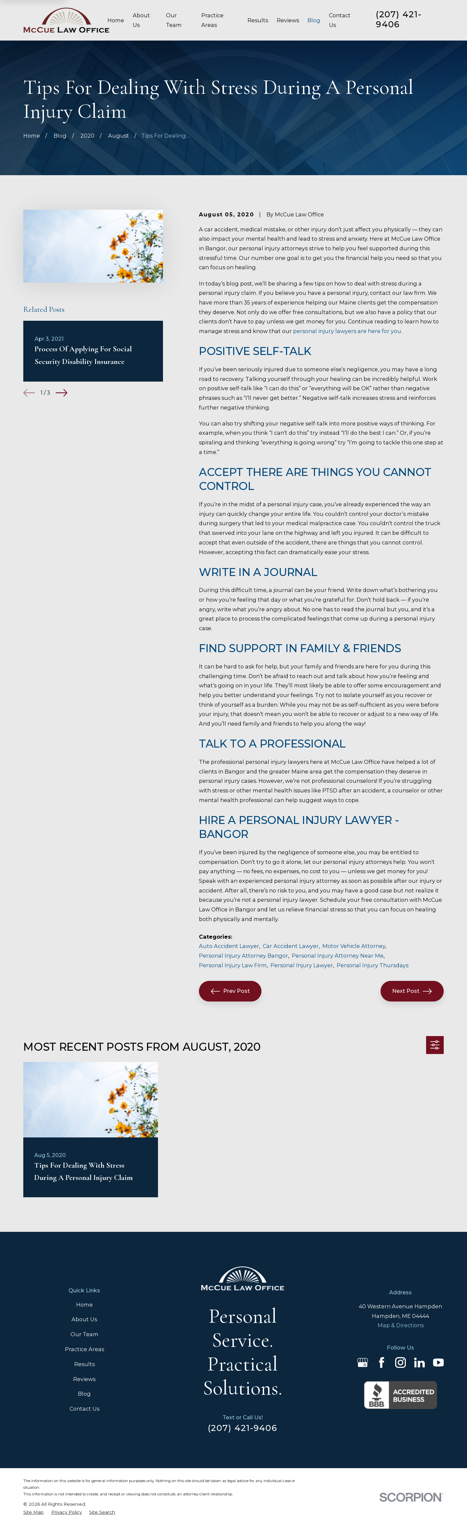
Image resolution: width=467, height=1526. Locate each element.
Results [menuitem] (257, 20)
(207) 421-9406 (398, 19)
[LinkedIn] (419, 1362)
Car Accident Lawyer (291, 946)
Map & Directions (401, 1325)
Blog (84, 1393)
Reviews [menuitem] (288, 20)
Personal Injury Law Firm (233, 965)
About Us (84, 1319)
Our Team (84, 1334)
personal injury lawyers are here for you (347, 331)
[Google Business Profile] (362, 1362)
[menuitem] (33, 1512)
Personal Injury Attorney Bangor (243, 955)
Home (84, 1304)
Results (84, 1364)
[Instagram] (400, 1362)
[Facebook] (381, 1362)
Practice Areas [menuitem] (212, 20)
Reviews (84, 1379)
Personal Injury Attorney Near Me (338, 955)
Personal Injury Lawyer (301, 965)
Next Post (412, 991)
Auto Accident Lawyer (229, 946)
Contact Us (84, 1408)
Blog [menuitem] (313, 20)
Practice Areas (84, 1349)
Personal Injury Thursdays (372, 965)
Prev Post (230, 991)
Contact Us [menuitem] (340, 20)
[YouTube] (438, 1362)
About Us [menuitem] (141, 20)
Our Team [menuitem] (174, 20)
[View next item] (61, 393)
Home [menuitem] (115, 20)
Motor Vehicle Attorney (353, 946)
